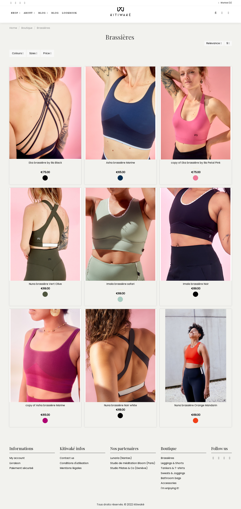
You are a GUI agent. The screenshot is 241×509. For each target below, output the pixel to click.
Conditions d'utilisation (74, 463)
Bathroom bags (171, 478)
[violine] (45, 420)
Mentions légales (71, 468)
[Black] (45, 178)
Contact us (67, 458)
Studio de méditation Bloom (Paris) (132, 463)
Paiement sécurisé (21, 468)
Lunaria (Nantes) (121, 458)
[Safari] (120, 299)
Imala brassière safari (120, 284)
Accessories (168, 483)
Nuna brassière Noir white (120, 405)
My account (17, 458)
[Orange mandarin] (195, 420)
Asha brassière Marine (120, 163)
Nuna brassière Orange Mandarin (195, 405)
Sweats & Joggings (173, 473)
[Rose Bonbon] (195, 178)
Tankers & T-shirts (173, 468)
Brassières (167, 458)
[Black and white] (120, 415)
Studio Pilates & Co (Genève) (129, 468)
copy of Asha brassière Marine (45, 405)
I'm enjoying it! (170, 488)
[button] (29, 13)
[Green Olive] (45, 294)
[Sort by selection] (214, 43)
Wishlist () (224, 2)
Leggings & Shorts (172, 463)
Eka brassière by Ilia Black (45, 163)
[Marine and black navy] (120, 178)
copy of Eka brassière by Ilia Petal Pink (195, 163)
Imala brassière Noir (196, 284)
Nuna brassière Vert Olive (45, 284)
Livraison (14, 463)
